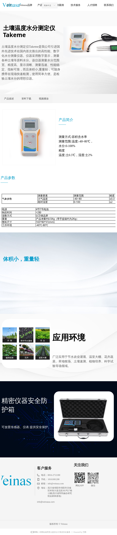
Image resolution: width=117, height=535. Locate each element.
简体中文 (47, 5)
